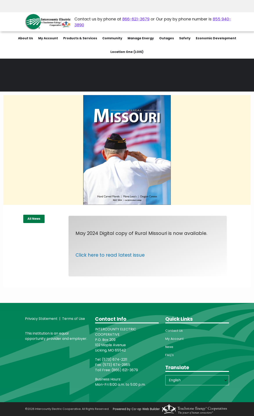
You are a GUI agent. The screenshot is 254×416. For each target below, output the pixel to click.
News (169, 347)
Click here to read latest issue (110, 255)
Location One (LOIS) (127, 52)
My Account (174, 339)
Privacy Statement (41, 318)
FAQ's (169, 355)
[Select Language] (197, 380)
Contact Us (174, 330)
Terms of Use (73, 318)
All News (33, 219)
